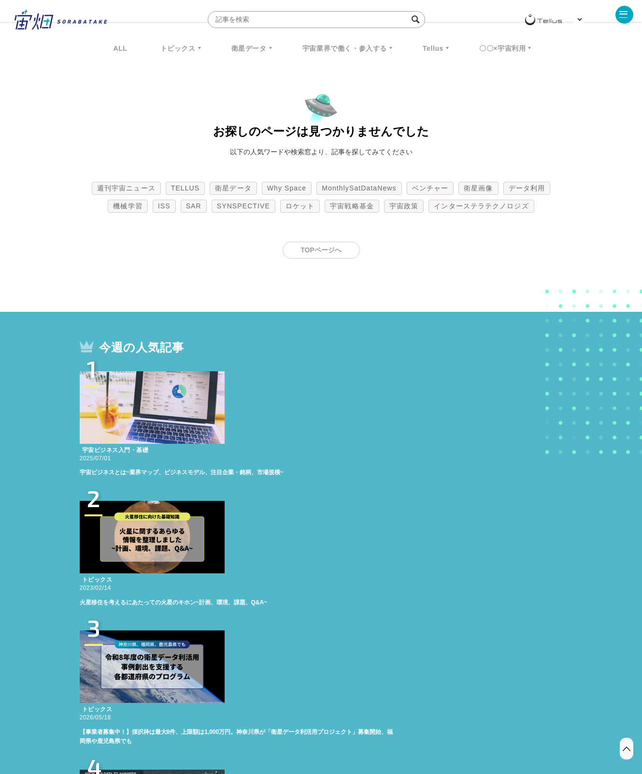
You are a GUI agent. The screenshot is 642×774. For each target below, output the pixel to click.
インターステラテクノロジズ (481, 206)
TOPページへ (321, 250)
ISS (164, 206)
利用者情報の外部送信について (372, 723)
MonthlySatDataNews (359, 188)
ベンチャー (430, 188)
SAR (193, 206)
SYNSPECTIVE (243, 206)
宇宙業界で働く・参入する (344, 48)
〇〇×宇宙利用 (502, 48)
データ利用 (527, 188)
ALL (121, 48)
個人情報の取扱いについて (292, 723)
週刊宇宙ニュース (126, 188)
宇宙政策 (403, 206)
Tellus (433, 48)
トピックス (178, 48)
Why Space (287, 188)
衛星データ (249, 48)
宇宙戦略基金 (352, 206)
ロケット (299, 206)
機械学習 (127, 206)
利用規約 (241, 723)
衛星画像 (478, 188)
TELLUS (185, 188)
